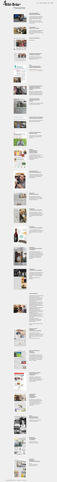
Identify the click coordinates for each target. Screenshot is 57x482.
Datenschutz (19, 480)
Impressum (24, 480)
